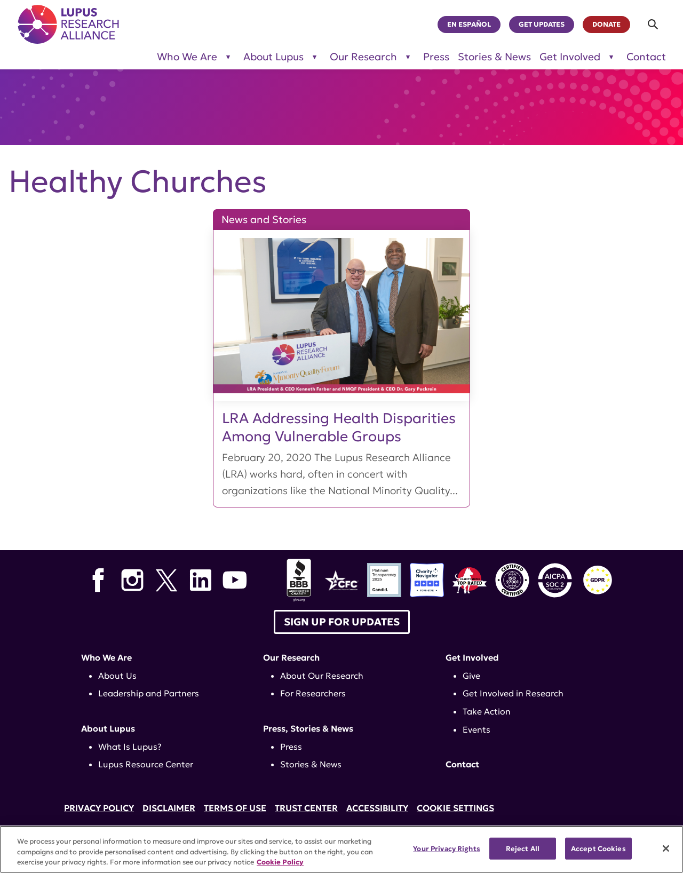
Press (436, 56)
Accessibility (377, 808)
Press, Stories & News (308, 728)
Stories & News (494, 56)
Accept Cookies (598, 848)
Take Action (487, 711)
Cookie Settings (455, 808)
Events (476, 729)
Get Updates (542, 24)
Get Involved (472, 657)
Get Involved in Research (513, 693)
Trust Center (306, 808)
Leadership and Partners (148, 693)
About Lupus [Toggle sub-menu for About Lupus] (273, 56)
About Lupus (108, 728)
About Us (117, 675)
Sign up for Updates (342, 621)
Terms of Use (235, 808)
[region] (341, 849)
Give (471, 675)
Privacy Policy (99, 808)
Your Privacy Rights (446, 848)
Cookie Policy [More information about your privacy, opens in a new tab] (280, 862)
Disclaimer (168, 808)
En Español (469, 24)
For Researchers (313, 693)
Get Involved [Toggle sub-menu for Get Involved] (569, 56)
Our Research (291, 657)
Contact (646, 56)
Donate (606, 24)
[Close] (666, 848)
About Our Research (321, 675)
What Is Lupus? (130, 746)
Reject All (522, 848)
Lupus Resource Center (145, 764)
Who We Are (106, 657)
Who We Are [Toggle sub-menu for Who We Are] (187, 56)
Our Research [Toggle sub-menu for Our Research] (363, 56)
